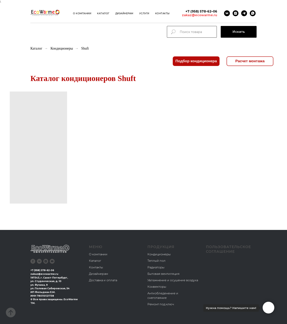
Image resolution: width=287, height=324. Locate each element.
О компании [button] (82, 13)
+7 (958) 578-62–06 (201, 11)
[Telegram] (244, 13)
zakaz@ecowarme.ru (199, 15)
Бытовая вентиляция (163, 274)
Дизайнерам (124, 13)
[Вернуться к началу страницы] (11, 312)
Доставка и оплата (103, 280)
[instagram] (235, 13)
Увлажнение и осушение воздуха (172, 280)
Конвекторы (156, 286)
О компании (98, 254)
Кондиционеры (61, 48)
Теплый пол (156, 261)
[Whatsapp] (253, 13)
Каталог (103, 13)
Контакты (162, 13)
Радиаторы (155, 267)
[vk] (39, 261)
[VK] (227, 13)
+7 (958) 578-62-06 (42, 270)
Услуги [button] (144, 13)
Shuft (85, 48)
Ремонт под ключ (160, 304)
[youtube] (52, 261)
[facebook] (32, 261)
